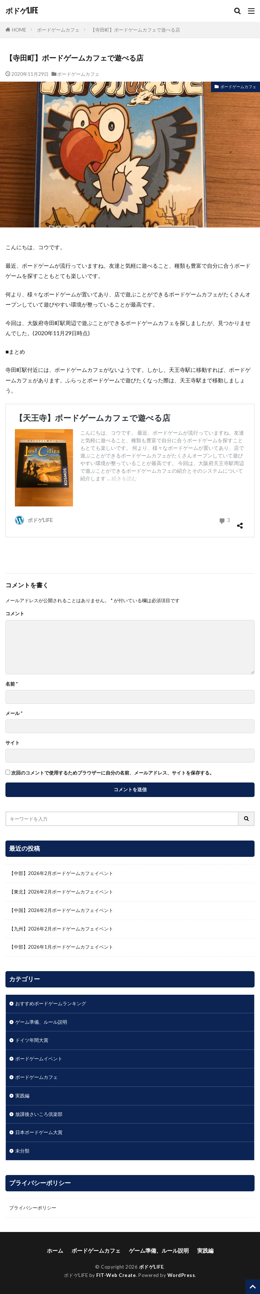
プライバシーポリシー (32, 1208)
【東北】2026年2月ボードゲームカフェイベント (61, 892)
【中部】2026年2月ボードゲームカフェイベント (61, 873)
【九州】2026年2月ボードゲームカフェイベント (61, 929)
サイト (12, 742)
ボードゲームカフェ (58, 30)
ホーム (55, 1250)
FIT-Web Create (116, 1275)
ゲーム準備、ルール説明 (41, 1022)
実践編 (22, 1095)
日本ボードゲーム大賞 (38, 1132)
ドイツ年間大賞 (31, 1040)
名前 (11, 684)
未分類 (22, 1151)
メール (14, 713)
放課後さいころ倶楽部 (38, 1114)
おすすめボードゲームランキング (50, 1003)
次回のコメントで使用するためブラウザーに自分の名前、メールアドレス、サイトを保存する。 (112, 773)
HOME (19, 30)
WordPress (181, 1275)
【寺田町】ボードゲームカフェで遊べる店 (135, 30)
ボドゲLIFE (21, 11)
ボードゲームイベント (38, 1058)
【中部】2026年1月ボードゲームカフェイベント (61, 947)
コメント (14, 613)
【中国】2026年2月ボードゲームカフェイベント (61, 910)
